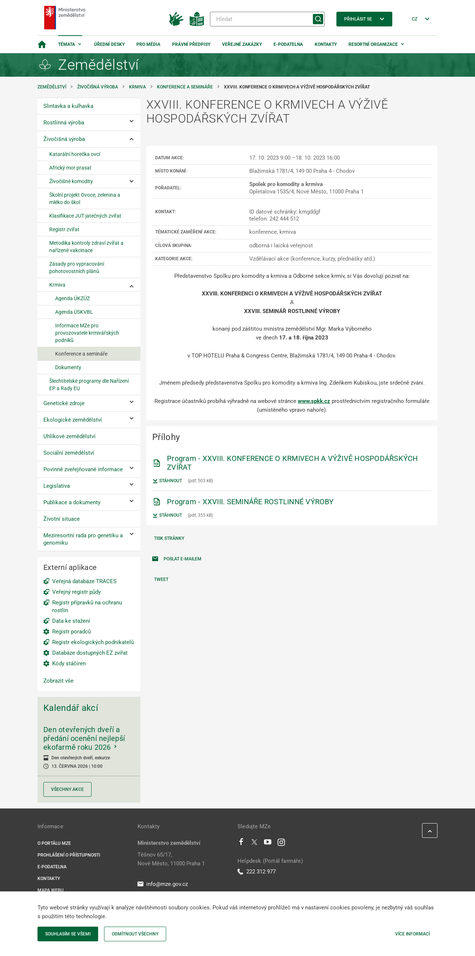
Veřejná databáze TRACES (84, 581)
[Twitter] (254, 843)
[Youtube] (268, 843)
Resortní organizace (373, 44)
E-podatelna (288, 44)
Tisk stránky (169, 538)
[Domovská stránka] (42, 44)
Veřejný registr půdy (76, 592)
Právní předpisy (191, 44)
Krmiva (137, 87)
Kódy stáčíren (69, 663)
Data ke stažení (71, 621)
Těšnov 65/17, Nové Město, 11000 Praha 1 (171, 859)
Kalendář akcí (70, 708)
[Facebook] (241, 843)
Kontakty (326, 44)
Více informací (412, 934)
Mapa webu (51, 890)
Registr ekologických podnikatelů (93, 642)
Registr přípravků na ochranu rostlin (87, 606)
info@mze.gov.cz (163, 884)
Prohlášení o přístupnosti (69, 855)
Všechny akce (67, 789)
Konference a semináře (185, 87)
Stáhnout (167, 481)
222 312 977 (257, 871)
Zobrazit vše (58, 680)
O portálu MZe (54, 843)
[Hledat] (267, 19)
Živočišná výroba (97, 87)
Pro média (148, 44)
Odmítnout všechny (135, 934)
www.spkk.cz (314, 401)
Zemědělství (52, 87)
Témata (66, 44)
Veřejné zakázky (242, 44)
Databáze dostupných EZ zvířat (90, 653)
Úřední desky (109, 44)
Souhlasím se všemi (67, 934)
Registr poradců (71, 631)
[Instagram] (281, 843)
